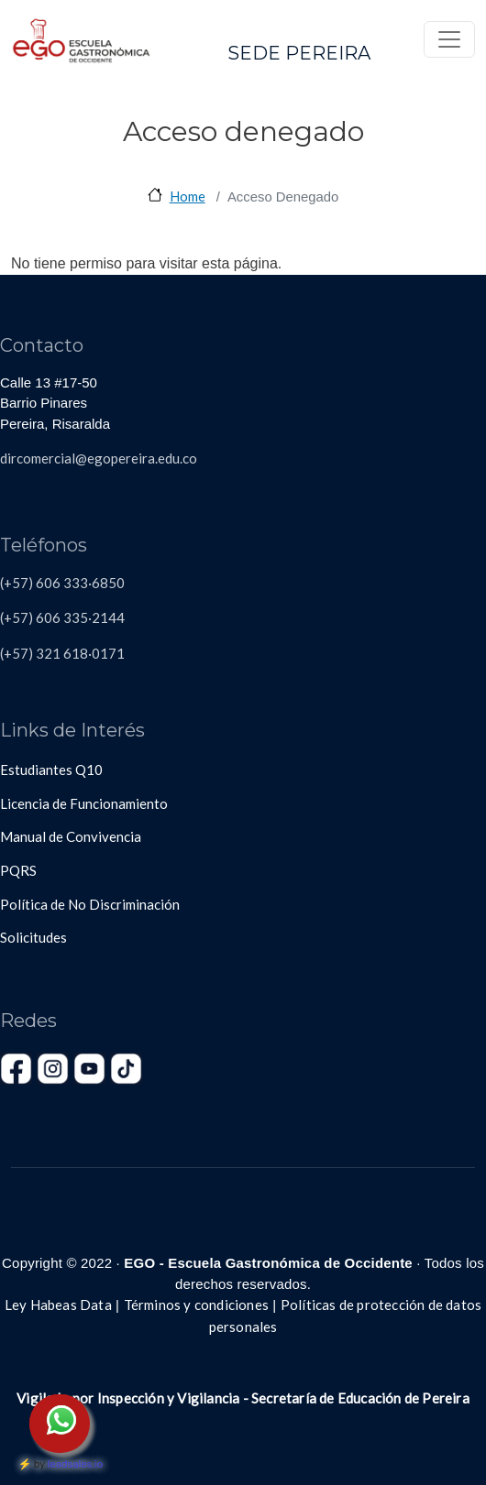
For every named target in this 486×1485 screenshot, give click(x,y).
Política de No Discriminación (90, 904)
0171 (108, 653)
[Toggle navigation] (449, 39)
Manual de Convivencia (70, 836)
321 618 (60, 653)
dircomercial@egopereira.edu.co (98, 458)
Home (187, 196)
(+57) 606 (30, 617)
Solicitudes (33, 937)
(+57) (16, 653)
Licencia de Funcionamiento (84, 803)
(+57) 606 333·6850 (62, 582)
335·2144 (93, 617)
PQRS (18, 870)
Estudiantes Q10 (51, 769)
